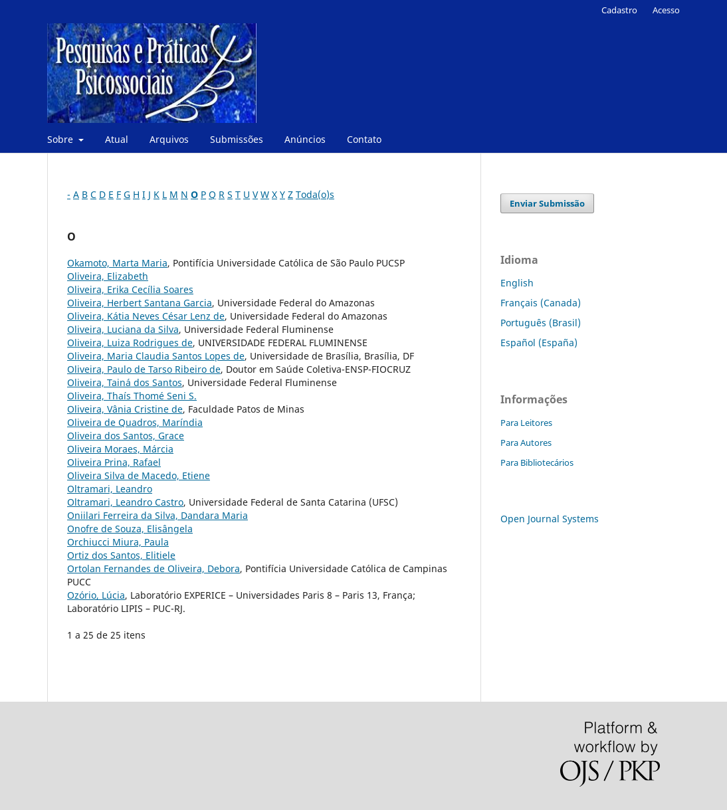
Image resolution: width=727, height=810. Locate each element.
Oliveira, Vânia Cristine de (125, 409)
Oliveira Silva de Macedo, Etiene (138, 475)
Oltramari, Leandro (109, 488)
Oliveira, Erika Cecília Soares (130, 289)
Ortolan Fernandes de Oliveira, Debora (153, 568)
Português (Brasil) (540, 322)
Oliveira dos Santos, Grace (125, 435)
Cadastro (619, 10)
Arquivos (169, 139)
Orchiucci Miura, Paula (118, 542)
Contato (364, 139)
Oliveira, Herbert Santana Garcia (139, 302)
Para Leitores (526, 423)
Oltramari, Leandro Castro (125, 502)
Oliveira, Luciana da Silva (123, 329)
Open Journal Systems (549, 518)
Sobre (61, 139)
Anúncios (305, 139)
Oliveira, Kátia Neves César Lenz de (146, 316)
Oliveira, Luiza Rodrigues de (130, 342)
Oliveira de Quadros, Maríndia (135, 422)
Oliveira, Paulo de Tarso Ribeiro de (144, 369)
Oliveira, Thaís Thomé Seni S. (132, 395)
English (517, 282)
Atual (116, 139)
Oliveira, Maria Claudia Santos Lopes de (156, 356)
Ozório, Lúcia (96, 595)
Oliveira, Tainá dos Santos (124, 382)
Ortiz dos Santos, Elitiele (121, 555)
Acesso (666, 10)
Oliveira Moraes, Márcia (120, 449)
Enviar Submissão (547, 203)
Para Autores (526, 443)
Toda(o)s (315, 194)
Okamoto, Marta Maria (117, 262)
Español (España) (538, 342)
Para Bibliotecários (536, 462)
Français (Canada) (540, 302)
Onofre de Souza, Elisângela (130, 528)
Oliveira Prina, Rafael (114, 462)
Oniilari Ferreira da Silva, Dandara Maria (157, 515)
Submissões (236, 139)
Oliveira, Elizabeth (107, 276)
